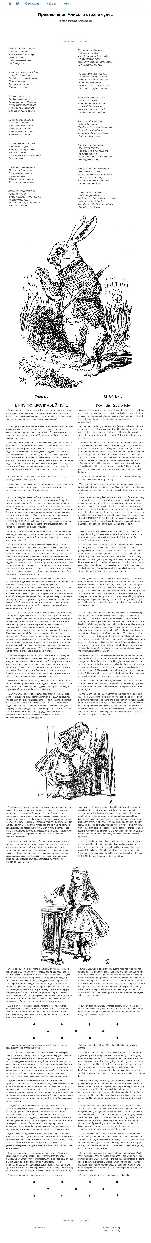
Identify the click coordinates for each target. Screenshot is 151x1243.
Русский (33, 3)
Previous (69, 41)
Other (68, 3)
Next (83, 41)
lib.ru (43, 1228)
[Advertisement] (75, 29)
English (52, 3)
